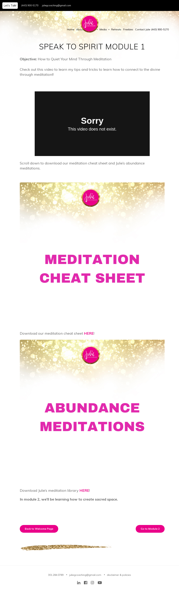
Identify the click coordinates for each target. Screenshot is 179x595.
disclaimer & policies (119, 575)
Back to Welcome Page (39, 528)
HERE (89, 333)
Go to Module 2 (150, 528)
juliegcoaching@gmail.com (56, 5)
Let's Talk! (10, 5)
